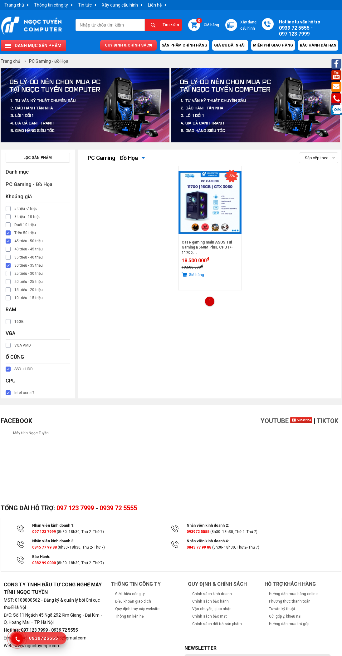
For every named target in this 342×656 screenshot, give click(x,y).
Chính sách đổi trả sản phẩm (217, 624)
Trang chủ (14, 4)
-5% (232, 176)
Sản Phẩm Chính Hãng (184, 45)
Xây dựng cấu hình (120, 4)
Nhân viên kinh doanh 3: (53, 541)
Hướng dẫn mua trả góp (289, 624)
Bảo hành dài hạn (318, 45)
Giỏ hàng (207, 23)
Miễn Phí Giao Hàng (273, 45)
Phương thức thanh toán (289, 601)
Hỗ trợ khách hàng (290, 584)
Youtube (286, 421)
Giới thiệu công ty (130, 594)
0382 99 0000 (44, 563)
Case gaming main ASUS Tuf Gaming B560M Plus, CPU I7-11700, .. (207, 247)
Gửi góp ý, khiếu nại (285, 616)
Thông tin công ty (51, 4)
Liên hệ (155, 4)
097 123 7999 (75, 508)
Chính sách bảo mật (209, 616)
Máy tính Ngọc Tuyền (31, 433)
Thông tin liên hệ (129, 616)
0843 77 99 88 (199, 547)
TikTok (327, 421)
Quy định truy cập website (137, 609)
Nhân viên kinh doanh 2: (208, 525)
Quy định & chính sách (128, 45)
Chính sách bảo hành (210, 601)
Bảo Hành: (41, 557)
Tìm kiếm (171, 24)
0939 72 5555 (118, 508)
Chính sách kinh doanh (212, 594)
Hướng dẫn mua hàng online (293, 594)
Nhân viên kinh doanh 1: (53, 525)
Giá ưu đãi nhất (230, 45)
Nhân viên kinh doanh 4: (208, 541)
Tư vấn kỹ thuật (282, 609)
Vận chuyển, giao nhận (212, 609)
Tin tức (85, 4)
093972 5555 (198, 532)
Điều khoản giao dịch (133, 601)
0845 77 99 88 (44, 547)
